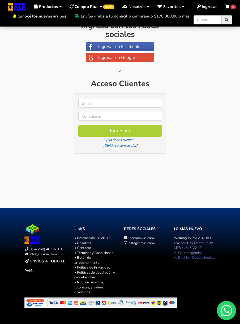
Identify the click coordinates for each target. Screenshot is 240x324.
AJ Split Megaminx (188, 252)
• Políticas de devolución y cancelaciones (94, 275)
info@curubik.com (43, 254)
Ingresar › (120, 130)
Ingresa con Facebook (118, 47)
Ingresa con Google (116, 58)
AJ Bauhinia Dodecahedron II (195, 257)
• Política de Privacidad (92, 267)
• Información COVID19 (92, 238)
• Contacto (82, 247)
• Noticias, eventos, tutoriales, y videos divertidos (89, 287)
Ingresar (207, 6)
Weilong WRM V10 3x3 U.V (195, 238)
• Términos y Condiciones (93, 252)
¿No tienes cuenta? (120, 139)
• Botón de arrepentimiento (86, 260)
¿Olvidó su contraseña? (120, 145)
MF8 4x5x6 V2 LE (188, 247)
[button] (170, 6)
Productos (48, 6)
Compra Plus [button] (92, 6)
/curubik (140, 238)
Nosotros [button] (135, 6)
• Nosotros (82, 243)
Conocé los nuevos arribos (42, 16)
